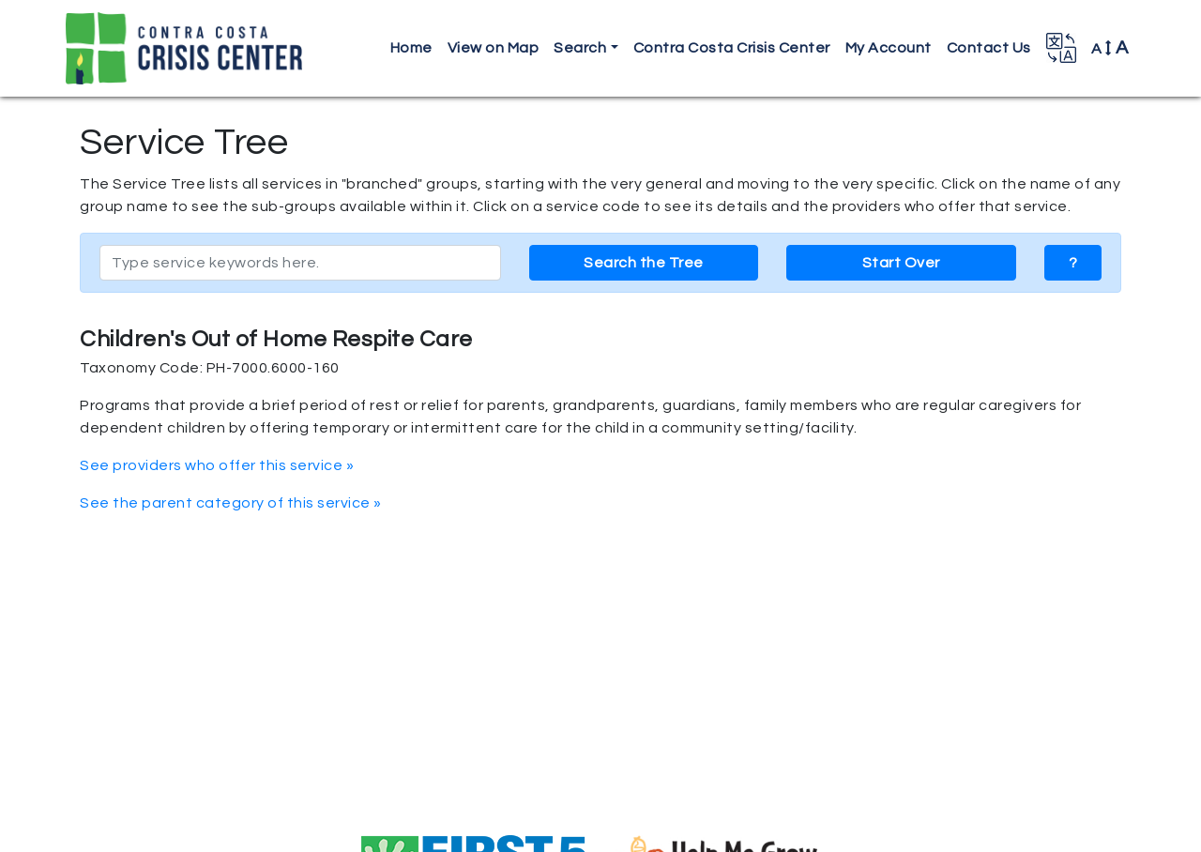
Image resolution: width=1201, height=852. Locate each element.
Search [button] (580, 47)
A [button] (1110, 47)
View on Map (494, 47)
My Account (888, 47)
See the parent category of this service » (231, 502)
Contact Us (989, 47)
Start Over (901, 262)
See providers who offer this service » (217, 465)
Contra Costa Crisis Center (731, 47)
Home (411, 47)
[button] (1061, 47)
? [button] (1073, 262)
